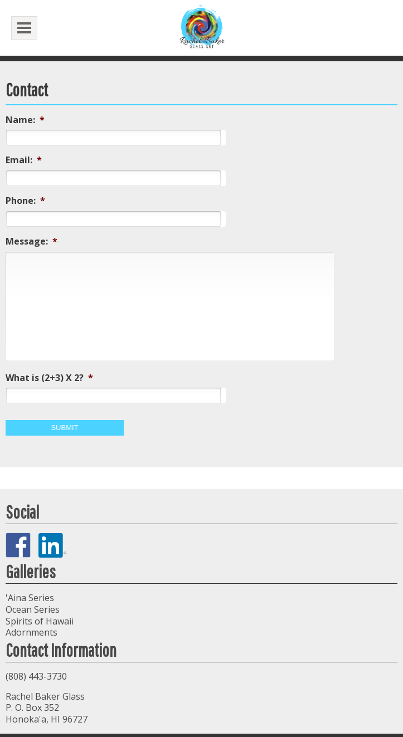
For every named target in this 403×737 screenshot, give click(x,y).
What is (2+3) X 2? (49, 378)
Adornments (31, 632)
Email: (24, 160)
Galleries (31, 571)
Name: (25, 120)
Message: (31, 241)
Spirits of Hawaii (40, 621)
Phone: (25, 201)
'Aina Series (30, 598)
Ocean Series (33, 609)
